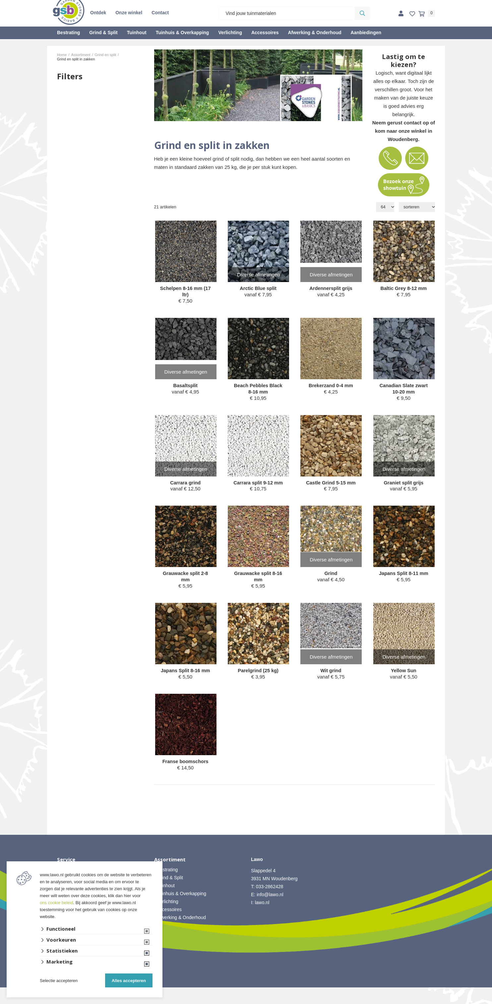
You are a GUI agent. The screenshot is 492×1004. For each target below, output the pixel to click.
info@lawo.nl (270, 911)
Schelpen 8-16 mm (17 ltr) (185, 292)
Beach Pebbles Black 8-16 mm (258, 390)
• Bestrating (166, 886)
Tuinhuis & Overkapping (182, 32)
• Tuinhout (164, 902)
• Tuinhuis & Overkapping (180, 910)
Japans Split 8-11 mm (403, 585)
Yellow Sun (404, 680)
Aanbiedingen (365, 32)
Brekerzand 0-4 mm (331, 386)
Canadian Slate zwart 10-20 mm (403, 390)
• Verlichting (166, 918)
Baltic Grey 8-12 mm (403, 288)
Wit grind (331, 680)
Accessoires (265, 32)
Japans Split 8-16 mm (185, 683)
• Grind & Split (168, 894)
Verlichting (230, 32)
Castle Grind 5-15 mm (330, 487)
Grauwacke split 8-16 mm (258, 585)
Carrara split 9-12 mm (258, 487)
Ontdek (98, 12)
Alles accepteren (129, 980)
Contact (160, 12)
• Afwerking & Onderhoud (180, 934)
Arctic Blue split (258, 288)
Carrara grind (185, 484)
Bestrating (68, 32)
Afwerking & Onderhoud (314, 32)
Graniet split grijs (403, 484)
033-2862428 (269, 903)
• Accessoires (168, 926)
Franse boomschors (185, 778)
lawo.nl (262, 919)
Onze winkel (128, 12)
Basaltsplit (185, 386)
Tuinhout (137, 32)
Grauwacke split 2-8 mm (185, 585)
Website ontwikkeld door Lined (246, 1001)
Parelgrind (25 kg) (258, 680)
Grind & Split (103, 32)
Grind (331, 582)
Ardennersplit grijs (331, 288)
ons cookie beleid (56, 902)
